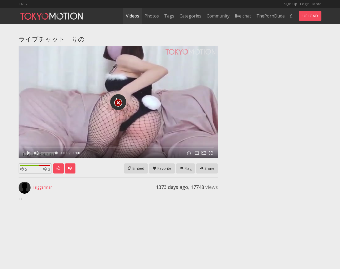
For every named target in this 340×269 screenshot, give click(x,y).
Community (218, 16)
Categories (190, 16)
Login (304, 3)
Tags (169, 16)
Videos (132, 16)
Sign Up (290, 3)
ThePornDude (270, 16)
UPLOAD (310, 15)
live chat (243, 16)
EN (23, 3)
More (316, 3)
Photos (151, 16)
